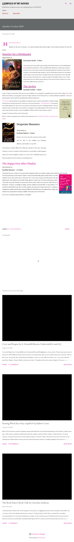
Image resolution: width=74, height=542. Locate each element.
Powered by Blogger (37, 534)
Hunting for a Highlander (16, 54)
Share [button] (67, 229)
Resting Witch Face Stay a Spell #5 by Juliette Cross (25, 423)
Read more (68, 364)
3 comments (13, 523)
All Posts (5, 13)
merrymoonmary (41, 537)
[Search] (66, 3)
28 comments (13, 444)
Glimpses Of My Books (15, 3)
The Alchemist (45, 103)
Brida (67, 93)
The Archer (29, 86)
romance (17, 229)
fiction (10, 229)
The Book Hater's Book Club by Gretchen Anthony (25, 502)
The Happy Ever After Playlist (19, 163)
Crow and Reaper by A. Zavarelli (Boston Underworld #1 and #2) (31, 344)
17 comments (13, 364)
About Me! (16, 13)
